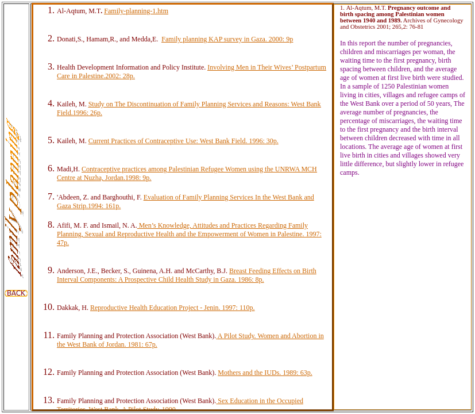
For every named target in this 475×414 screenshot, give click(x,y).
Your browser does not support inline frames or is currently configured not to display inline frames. (183, 207)
